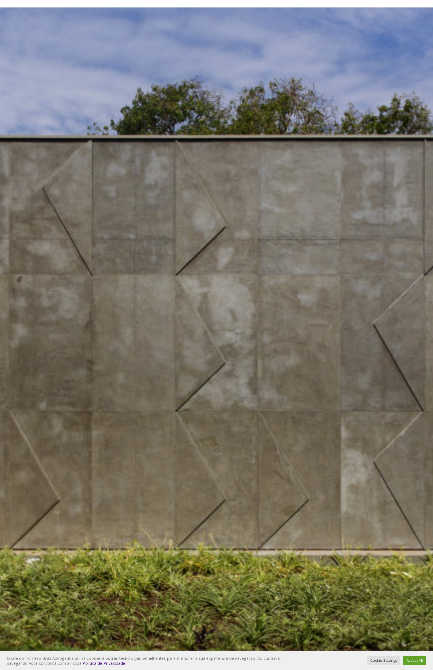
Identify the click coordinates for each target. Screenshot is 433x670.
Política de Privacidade (104, 663)
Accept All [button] (414, 660)
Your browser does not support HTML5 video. (216, 335)
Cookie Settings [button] (383, 660)
